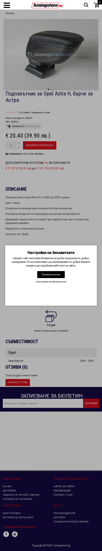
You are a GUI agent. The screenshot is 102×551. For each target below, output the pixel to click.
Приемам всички (51, 274)
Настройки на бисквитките (51, 281)
